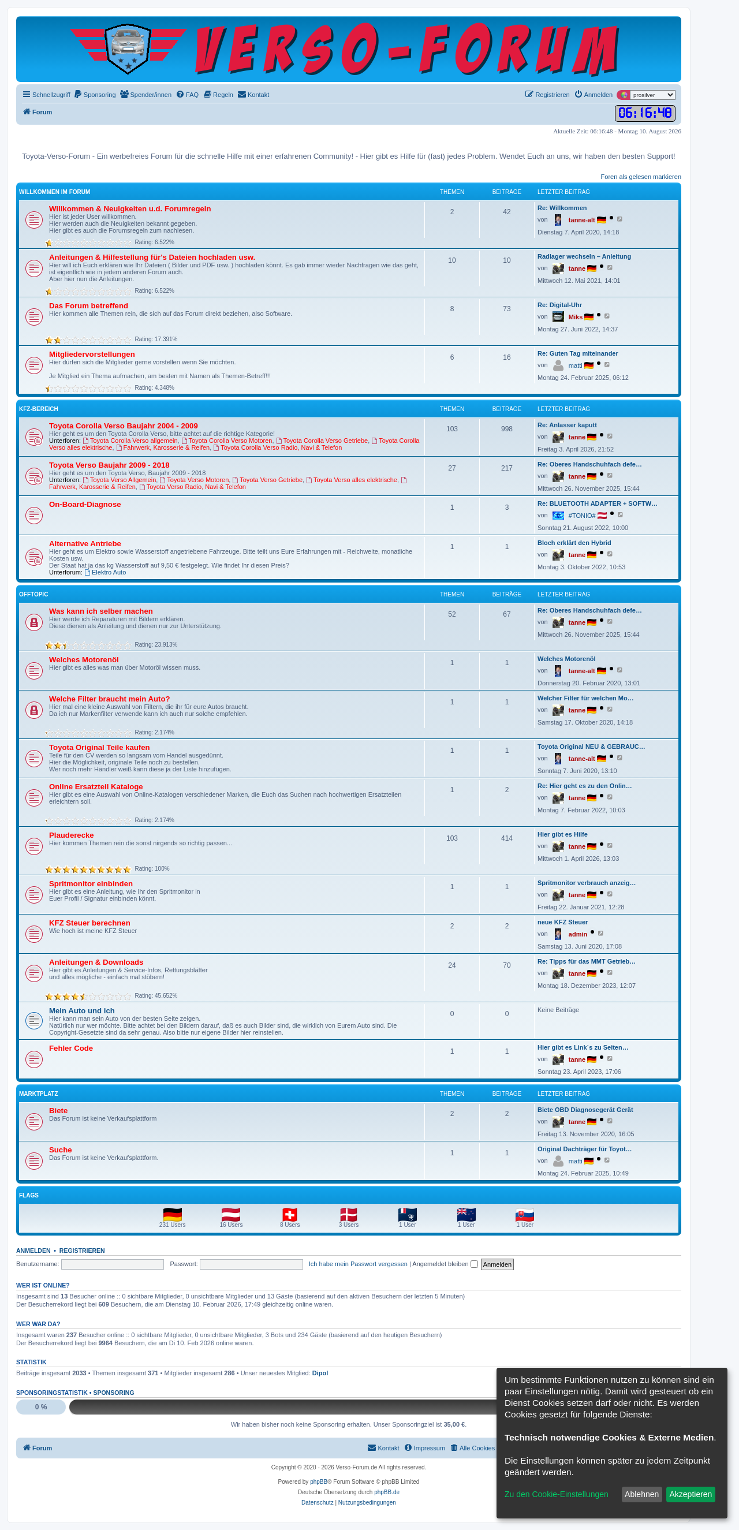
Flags (29, 1195)
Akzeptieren (690, 1494)
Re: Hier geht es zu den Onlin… (585, 785)
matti (576, 365)
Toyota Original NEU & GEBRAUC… (591, 746)
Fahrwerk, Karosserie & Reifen (163, 447)
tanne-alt (582, 220)
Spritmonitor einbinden (91, 883)
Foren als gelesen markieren (641, 176)
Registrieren (82, 1250)
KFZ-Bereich (38, 409)
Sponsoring (113, 1392)
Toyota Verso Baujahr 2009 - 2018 (109, 465)
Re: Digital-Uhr (560, 304)
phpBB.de (387, 1492)
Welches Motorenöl (84, 659)
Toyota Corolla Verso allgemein (130, 440)
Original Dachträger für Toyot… (585, 1148)
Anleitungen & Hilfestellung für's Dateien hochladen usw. (152, 257)
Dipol (320, 1372)
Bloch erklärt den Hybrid (574, 542)
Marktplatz (38, 1094)
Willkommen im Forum (54, 192)
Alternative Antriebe (85, 543)
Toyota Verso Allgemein (119, 479)
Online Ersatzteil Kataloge (96, 786)
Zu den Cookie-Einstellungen (557, 1494)
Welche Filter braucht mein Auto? (109, 699)
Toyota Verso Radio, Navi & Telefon (192, 486)
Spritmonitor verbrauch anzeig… (587, 882)
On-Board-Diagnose (85, 504)
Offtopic (33, 594)
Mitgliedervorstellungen (92, 354)
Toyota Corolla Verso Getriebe (322, 440)
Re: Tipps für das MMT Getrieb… (587, 961)
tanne (577, 268)
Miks (576, 317)
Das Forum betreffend (88, 305)
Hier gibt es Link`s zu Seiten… (583, 1047)
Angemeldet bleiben (444, 1263)
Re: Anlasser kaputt (567, 424)
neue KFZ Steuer (563, 922)
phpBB (318, 1482)
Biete (58, 1110)
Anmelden (33, 1250)
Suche (60, 1149)
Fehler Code (71, 1048)
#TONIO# (582, 515)
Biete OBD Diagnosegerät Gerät (585, 1109)
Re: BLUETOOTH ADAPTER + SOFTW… (598, 503)
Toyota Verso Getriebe (267, 479)
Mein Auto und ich (82, 1010)
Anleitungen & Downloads (96, 962)
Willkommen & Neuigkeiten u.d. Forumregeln (130, 208)
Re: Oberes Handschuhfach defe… (590, 464)
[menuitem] (94, 95)
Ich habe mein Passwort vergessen (358, 1263)
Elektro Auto (105, 572)
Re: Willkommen (562, 207)
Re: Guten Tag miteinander (578, 353)
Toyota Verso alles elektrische (351, 479)
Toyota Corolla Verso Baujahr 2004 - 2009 (123, 425)
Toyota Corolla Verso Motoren (227, 440)
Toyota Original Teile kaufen (99, 747)
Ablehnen (642, 1494)
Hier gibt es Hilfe (563, 834)
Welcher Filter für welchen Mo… (586, 698)
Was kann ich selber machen (101, 611)
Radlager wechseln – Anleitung (584, 256)
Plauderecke (71, 835)
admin (578, 934)
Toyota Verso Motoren (194, 479)
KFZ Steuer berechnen (89, 923)
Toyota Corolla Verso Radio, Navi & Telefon (277, 447)
